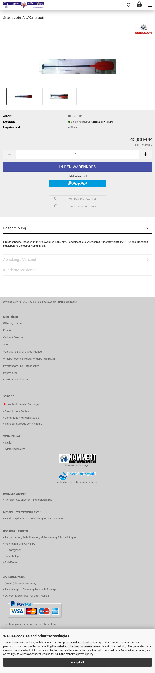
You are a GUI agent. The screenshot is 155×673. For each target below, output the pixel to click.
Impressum (10, 373)
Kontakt (7, 330)
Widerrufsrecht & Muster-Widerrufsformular (29, 358)
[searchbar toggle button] (129, 5)
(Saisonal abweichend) (102, 122)
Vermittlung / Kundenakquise (22, 417)
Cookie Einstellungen (15, 379)
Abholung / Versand (19, 259)
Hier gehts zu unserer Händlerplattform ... (29, 499)
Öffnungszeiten (12, 323)
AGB (5, 344)
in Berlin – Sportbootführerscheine (77, 482)
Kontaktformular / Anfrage (23, 404)
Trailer (8, 442)
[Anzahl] (77, 154)
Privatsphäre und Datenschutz (21, 365)
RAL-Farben (11, 562)
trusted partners (120, 642)
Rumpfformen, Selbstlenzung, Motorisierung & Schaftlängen (40, 537)
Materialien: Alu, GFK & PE (20, 543)
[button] (9, 154)
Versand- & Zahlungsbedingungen (23, 351)
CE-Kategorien (13, 550)
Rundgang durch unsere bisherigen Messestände (34, 518)
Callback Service (13, 337)
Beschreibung (14, 228)
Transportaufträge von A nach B (23, 423)
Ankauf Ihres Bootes (17, 411)
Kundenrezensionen (19, 270)
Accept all (77, 662)
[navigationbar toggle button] (150, 5)
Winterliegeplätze (15, 448)
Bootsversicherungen (77, 465)
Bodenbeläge (12, 556)
